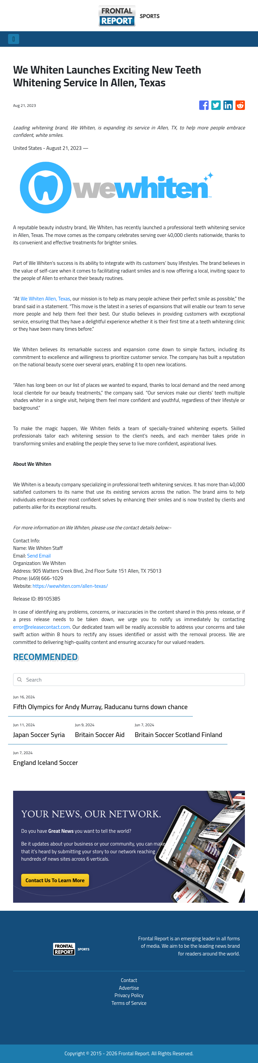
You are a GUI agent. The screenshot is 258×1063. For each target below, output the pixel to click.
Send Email (39, 556)
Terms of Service (129, 1003)
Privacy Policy (129, 995)
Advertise (129, 988)
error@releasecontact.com (41, 627)
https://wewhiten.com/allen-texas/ (70, 586)
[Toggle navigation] (13, 39)
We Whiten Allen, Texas (45, 298)
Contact (129, 980)
